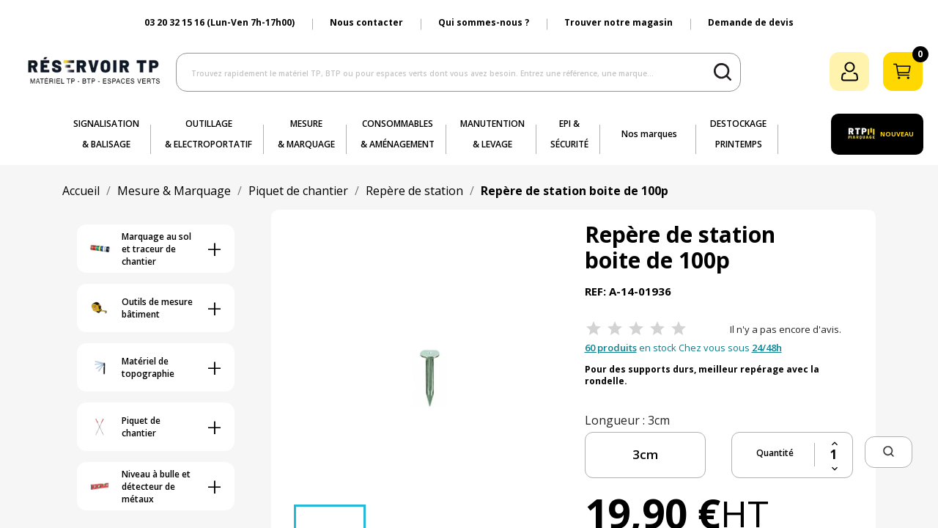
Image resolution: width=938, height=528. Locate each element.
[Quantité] (833, 454)
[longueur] (645, 455)
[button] (888, 452)
